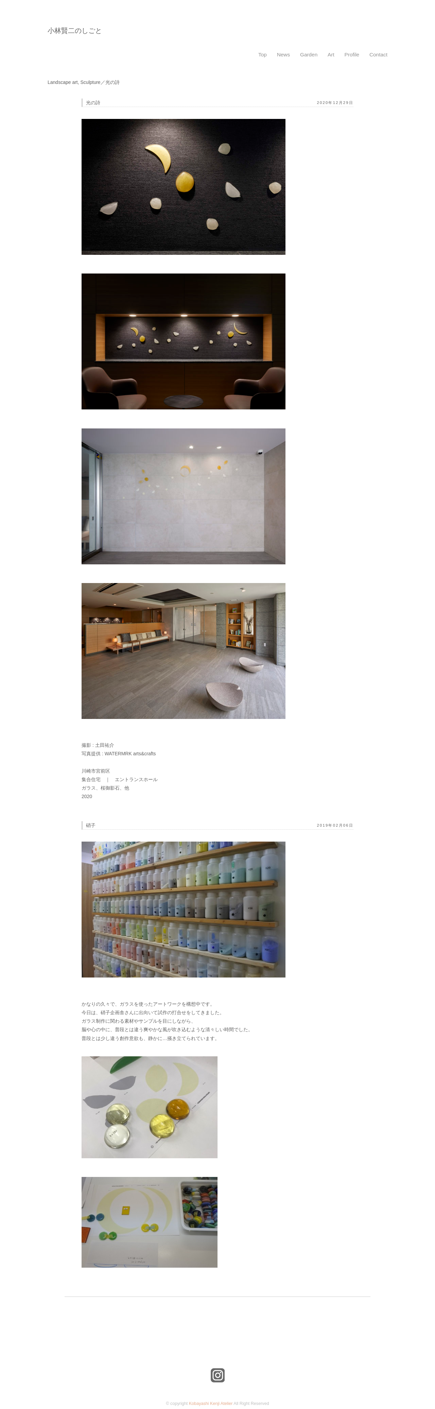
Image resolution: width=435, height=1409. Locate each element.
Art (331, 54)
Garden (308, 54)
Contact (378, 54)
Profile (352, 54)
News (283, 54)
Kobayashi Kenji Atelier (211, 1403)
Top (262, 54)
